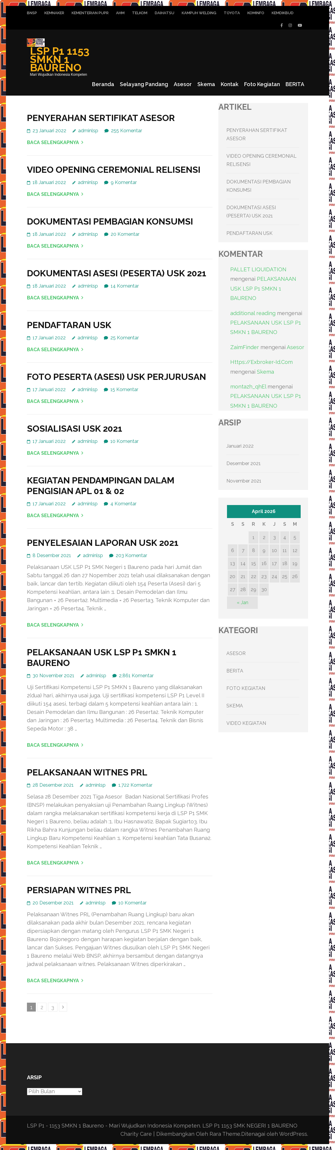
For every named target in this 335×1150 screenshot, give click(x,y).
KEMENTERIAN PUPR (90, 13)
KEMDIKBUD (283, 13)
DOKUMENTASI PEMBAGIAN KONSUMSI (110, 221)
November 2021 (243, 481)
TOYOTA (232, 13)
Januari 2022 (240, 446)
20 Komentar (125, 234)
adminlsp (88, 130)
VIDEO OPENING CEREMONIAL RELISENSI (113, 169)
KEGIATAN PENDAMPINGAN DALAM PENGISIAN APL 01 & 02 (100, 485)
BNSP (32, 13)
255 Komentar (126, 130)
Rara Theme (225, 1134)
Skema (206, 84)
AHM (120, 13)
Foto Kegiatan (262, 84)
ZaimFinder (244, 347)
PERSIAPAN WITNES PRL (79, 890)
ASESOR (236, 653)
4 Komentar (123, 504)
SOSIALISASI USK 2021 (74, 428)
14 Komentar (125, 286)
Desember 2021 (243, 463)
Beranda (103, 84)
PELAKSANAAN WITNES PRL (87, 772)
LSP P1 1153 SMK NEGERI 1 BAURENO (249, 1125)
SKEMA (234, 706)
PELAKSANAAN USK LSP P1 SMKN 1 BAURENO (263, 288)
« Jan (242, 602)
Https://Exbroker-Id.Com (261, 362)
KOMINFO (255, 13)
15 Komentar (124, 389)
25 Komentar (124, 338)
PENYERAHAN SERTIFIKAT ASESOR (101, 118)
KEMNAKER (54, 13)
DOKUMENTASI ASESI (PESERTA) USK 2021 (116, 273)
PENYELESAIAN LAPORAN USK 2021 (102, 543)
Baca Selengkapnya (53, 142)
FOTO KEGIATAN (245, 688)
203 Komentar (131, 555)
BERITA (295, 84)
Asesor (183, 84)
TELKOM (139, 13)
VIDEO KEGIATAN (246, 723)
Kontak (230, 84)
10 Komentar (124, 441)
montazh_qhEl (248, 386)
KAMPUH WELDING (199, 13)
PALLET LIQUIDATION (258, 269)
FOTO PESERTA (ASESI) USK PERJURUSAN (116, 377)
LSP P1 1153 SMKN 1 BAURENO (59, 59)
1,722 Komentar (135, 785)
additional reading (253, 313)
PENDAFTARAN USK (69, 325)
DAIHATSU (164, 13)
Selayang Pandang (144, 84)
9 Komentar (124, 182)
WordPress (293, 1134)
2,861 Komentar (136, 675)
